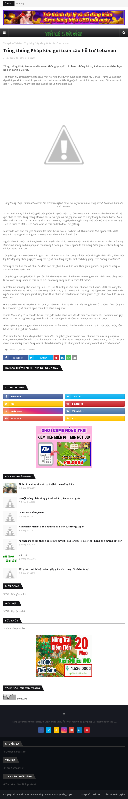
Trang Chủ (85, 794)
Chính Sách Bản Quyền (31, 512)
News (13, 349)
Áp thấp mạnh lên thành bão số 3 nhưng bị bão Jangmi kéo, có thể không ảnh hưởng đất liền (70, 540)
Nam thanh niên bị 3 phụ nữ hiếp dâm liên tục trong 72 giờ (51, 526)
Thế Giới (18, 43)
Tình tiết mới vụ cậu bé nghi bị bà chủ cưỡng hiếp (46, 484)
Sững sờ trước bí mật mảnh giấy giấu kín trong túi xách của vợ (53, 569)
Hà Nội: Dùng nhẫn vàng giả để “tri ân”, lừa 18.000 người (49, 498)
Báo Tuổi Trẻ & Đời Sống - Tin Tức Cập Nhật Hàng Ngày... (46, 794)
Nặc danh (10, 58)
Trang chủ (8, 43)
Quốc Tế (21, 349)
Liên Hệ (23, 554)
